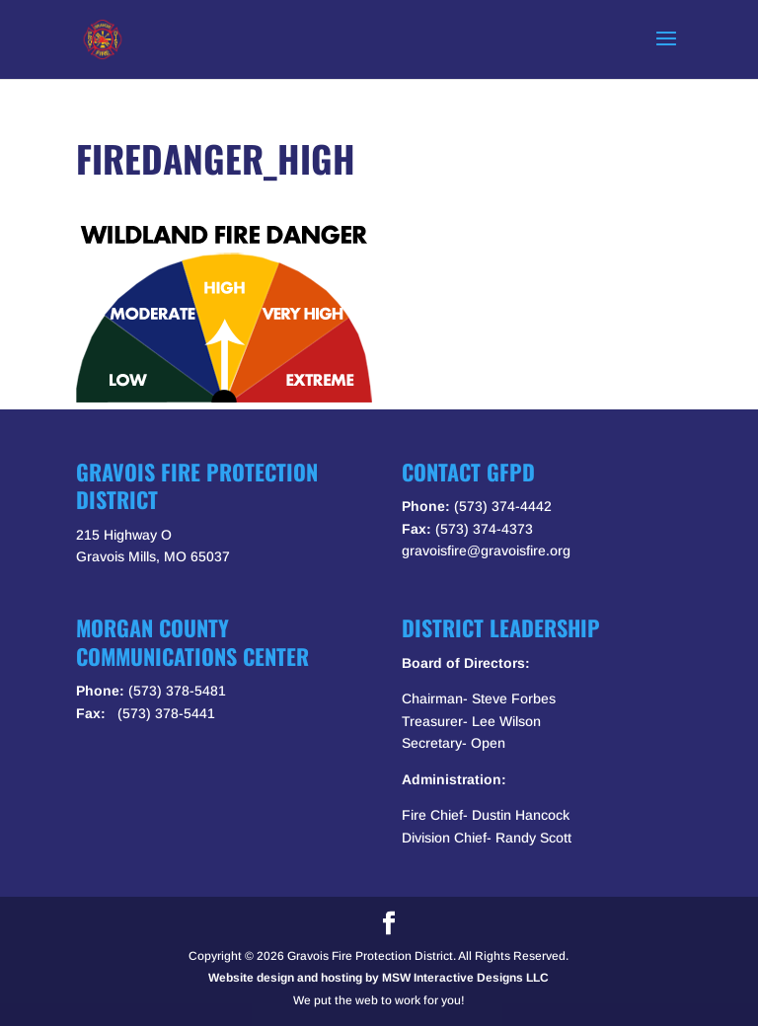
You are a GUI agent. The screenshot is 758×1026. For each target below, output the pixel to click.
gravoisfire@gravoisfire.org (486, 550)
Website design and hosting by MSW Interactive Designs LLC (378, 978)
